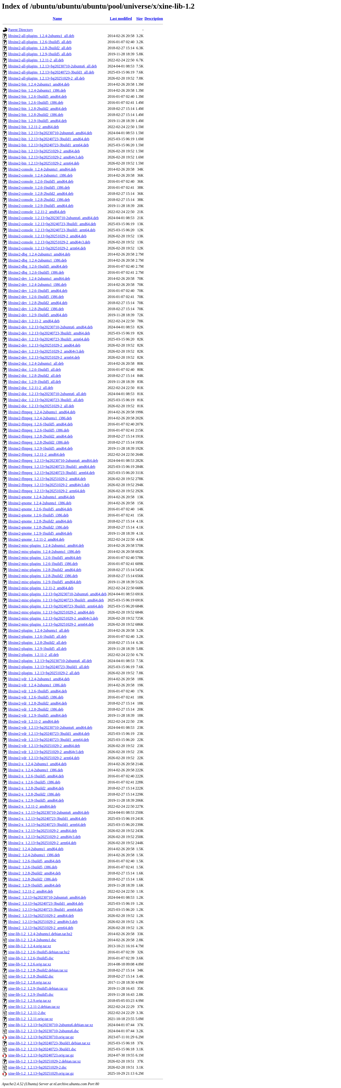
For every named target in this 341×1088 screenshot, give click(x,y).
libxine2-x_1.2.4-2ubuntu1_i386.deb (35, 770)
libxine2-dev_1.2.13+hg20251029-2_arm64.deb (44, 357)
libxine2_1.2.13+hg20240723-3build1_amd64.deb (45, 903)
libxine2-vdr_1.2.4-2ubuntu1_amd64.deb (39, 679)
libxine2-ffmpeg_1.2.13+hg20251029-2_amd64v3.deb (49, 485)
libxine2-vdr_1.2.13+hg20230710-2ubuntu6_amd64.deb (50, 728)
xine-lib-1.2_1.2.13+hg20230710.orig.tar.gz (41, 1037)
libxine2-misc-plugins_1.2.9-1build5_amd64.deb (44, 582)
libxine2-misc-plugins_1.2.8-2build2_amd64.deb (44, 570)
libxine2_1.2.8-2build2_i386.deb (32, 879)
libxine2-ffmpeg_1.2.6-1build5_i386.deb (38, 430)
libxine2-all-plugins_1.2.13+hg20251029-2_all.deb (46, 78)
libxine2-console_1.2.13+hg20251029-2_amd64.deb (47, 236)
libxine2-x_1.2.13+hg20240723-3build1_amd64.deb (47, 819)
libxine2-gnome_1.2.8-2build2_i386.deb (38, 527)
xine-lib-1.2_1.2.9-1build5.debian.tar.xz (38, 988)
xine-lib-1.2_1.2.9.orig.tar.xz (29, 1001)
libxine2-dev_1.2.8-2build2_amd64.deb (37, 303)
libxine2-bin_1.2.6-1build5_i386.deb (35, 103)
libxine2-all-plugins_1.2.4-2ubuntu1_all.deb (41, 36)
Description (154, 19)
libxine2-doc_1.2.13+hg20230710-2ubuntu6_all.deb (47, 394)
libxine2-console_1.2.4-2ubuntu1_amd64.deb (42, 169)
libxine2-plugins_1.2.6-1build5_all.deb (37, 637)
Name (57, 19)
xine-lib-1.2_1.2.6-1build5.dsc (31, 958)
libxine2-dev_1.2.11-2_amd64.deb (33, 321)
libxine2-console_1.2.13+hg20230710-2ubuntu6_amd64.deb (53, 218)
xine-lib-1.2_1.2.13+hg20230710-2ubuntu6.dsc (43, 1031)
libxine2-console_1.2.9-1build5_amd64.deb (40, 206)
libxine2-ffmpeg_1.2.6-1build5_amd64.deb (40, 424)
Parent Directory (20, 30)
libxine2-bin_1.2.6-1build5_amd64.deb (37, 96)
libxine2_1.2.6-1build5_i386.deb (32, 867)
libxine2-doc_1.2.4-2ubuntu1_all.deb (36, 363)
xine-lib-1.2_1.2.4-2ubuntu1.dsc (32, 940)
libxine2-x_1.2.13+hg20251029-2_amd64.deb (42, 831)
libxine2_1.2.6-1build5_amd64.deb (34, 861)
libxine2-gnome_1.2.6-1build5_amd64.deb (40, 509)
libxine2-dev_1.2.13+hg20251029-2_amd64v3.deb (46, 351)
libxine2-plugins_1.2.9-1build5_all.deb (37, 649)
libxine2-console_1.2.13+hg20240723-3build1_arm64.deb (51, 230)
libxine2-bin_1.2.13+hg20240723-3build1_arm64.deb (48, 145)
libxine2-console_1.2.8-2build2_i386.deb (39, 200)
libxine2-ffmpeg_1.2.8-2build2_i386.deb (38, 442)
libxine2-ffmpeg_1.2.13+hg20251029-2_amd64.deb (47, 479)
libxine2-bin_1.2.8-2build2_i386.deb (35, 115)
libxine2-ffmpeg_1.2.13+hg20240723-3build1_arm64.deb (51, 473)
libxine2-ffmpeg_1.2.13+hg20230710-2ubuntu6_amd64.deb (53, 461)
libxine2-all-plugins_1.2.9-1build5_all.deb (40, 54)
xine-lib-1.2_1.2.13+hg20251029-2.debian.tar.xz (44, 1061)
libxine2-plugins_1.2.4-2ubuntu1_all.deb (38, 630)
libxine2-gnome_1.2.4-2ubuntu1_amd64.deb (41, 497)
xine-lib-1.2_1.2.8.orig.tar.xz (29, 982)
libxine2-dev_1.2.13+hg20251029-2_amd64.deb (44, 345)
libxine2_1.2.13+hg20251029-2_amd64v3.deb (42, 922)
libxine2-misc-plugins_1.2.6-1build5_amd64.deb (44, 558)
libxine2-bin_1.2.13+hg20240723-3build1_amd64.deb (48, 139)
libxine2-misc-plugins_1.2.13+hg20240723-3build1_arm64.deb (55, 606)
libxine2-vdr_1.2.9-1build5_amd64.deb (37, 715)
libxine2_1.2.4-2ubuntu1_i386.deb (34, 855)
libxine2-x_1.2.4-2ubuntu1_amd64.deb (37, 764)
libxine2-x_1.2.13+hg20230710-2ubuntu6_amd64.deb (48, 812)
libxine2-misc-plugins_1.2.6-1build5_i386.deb (43, 564)
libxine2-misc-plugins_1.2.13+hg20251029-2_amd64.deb (51, 612)
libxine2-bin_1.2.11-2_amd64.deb (33, 127)
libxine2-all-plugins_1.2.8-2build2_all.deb (40, 48)
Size (139, 19)
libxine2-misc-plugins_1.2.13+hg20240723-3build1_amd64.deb (56, 600)
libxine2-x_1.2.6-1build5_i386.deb (34, 782)
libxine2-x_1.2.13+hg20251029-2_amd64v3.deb (44, 837)
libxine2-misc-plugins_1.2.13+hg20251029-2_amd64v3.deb (53, 618)
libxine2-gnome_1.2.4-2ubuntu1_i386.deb (39, 503)
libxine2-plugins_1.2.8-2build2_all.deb (37, 643)
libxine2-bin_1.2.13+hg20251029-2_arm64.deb (43, 163)
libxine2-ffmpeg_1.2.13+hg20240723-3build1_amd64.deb (51, 467)
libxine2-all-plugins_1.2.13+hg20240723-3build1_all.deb (51, 72)
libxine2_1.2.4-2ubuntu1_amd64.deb (35, 849)
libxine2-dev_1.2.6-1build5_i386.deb (36, 297)
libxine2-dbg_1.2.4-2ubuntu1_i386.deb (37, 260)
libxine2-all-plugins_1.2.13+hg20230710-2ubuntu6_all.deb (52, 66)
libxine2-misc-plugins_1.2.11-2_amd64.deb (40, 588)
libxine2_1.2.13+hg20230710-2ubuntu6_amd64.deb (47, 897)
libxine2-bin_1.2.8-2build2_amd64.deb (37, 109)
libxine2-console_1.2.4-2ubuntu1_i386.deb (40, 175)
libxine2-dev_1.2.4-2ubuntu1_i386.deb (37, 285)
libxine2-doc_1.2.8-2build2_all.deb (34, 376)
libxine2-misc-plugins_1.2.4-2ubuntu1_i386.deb (44, 552)
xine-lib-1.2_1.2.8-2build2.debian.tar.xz (38, 970)
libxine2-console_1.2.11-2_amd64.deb (37, 212)
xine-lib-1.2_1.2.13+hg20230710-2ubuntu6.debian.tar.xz (50, 1025)
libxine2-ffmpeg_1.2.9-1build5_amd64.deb (40, 448)
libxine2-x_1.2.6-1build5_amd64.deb (36, 776)
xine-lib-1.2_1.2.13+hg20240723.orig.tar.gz (41, 1055)
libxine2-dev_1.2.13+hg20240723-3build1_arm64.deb (48, 339)
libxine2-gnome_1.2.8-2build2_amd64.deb (40, 521)
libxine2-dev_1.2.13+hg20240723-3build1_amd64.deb (49, 333)
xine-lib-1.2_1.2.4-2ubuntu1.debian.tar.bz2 (40, 934)
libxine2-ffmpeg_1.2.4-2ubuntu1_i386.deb (40, 418)
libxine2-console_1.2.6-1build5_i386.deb (39, 188)
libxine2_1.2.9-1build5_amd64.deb (34, 885)
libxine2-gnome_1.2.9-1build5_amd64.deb (40, 533)
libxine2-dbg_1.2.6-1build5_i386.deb (36, 272)
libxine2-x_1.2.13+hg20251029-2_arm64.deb (42, 843)
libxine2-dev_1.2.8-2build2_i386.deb (36, 309)
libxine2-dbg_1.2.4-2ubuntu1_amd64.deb (39, 254)
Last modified (121, 19)
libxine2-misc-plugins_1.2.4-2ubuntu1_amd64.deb (46, 546)
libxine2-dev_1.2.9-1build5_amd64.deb (37, 315)
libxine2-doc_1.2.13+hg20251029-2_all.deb (41, 406)
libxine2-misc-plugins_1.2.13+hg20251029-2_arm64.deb (51, 624)
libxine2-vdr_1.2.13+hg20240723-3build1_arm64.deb (48, 740)
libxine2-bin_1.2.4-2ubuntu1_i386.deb (37, 90)
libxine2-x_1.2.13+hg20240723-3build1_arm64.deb (47, 825)
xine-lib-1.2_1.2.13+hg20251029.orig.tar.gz (41, 1073)
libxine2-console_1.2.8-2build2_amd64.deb (40, 194)
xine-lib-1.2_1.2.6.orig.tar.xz (29, 964)
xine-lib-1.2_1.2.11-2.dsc (27, 1013)
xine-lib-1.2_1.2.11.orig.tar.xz (30, 1019)
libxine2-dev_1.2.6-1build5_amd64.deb (37, 291)
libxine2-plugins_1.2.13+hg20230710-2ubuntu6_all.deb (50, 661)
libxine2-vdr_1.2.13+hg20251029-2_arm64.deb (43, 758)
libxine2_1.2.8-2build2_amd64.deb (34, 873)
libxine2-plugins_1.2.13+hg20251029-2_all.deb (44, 673)
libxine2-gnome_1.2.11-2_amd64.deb (36, 539)
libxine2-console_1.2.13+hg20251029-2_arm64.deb (47, 248)
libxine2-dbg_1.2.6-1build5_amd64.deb (38, 266)
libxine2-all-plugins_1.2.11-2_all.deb (36, 60)
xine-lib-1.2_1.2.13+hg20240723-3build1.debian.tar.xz (49, 1043)
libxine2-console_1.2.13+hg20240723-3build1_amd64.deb (52, 224)
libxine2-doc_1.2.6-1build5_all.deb (34, 370)
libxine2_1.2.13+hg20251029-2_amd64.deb (41, 916)
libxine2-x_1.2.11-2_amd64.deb (32, 806)
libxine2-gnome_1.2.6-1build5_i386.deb (38, 515)
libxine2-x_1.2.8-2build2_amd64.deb (36, 788)
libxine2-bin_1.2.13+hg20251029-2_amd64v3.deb (46, 157)
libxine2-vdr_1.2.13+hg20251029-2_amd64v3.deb (46, 752)
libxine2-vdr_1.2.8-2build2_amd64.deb (37, 703)
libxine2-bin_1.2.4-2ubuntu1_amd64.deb (39, 84)
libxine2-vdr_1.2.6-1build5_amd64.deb (37, 691)
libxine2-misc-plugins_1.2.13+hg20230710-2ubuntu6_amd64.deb (57, 594)
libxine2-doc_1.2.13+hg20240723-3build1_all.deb (46, 400)
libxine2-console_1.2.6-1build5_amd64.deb (40, 181)
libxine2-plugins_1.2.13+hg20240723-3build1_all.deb (48, 667)
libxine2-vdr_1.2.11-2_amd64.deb (33, 721)
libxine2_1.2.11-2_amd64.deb (30, 891)
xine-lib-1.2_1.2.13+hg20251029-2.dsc (37, 1067)
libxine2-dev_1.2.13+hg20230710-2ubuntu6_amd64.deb (50, 327)
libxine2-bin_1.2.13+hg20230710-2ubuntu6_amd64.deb (50, 133)
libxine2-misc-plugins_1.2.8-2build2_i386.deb (43, 576)
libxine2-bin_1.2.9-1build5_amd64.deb (37, 121)
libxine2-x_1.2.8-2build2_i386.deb (34, 794)
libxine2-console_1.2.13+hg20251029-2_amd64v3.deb (49, 242)
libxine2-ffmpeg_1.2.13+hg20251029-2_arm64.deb (46, 491)
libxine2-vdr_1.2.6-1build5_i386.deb (35, 697)
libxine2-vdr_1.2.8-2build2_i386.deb (35, 709)
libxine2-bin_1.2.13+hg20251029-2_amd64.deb (44, 151)
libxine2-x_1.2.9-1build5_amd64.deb (36, 800)
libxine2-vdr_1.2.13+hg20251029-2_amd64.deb (44, 746)
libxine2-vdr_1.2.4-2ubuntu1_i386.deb (37, 685)
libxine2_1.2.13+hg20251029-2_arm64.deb (40, 928)
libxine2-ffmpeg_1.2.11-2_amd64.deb (36, 454)
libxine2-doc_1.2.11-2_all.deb (30, 388)
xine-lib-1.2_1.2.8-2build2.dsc (31, 976)
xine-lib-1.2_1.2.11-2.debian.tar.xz (34, 1007)
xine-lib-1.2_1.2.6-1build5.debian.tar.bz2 (39, 952)
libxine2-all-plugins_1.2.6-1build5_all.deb (40, 42)
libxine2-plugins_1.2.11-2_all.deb (33, 655)
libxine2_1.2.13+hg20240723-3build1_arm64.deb (45, 910)
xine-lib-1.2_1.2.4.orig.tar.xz (29, 946)
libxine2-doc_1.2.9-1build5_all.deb (34, 382)
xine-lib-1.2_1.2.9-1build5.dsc (31, 995)
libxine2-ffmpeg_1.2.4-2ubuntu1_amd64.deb (41, 412)
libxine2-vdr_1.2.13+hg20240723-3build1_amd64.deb (49, 734)
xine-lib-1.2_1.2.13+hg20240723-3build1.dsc (42, 1049)
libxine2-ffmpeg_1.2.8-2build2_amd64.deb (40, 436)
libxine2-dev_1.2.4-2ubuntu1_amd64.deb (39, 279)
